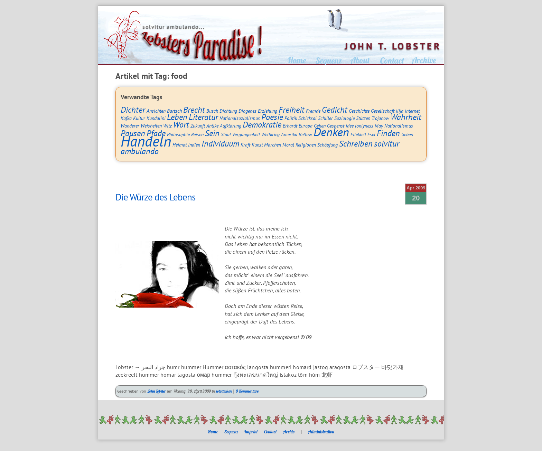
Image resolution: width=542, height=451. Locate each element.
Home (213, 431)
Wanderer (130, 125)
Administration (321, 431)
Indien (194, 144)
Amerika (289, 134)
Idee (350, 125)
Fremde (313, 110)
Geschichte (359, 110)
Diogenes (247, 110)
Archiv (289, 431)
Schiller (325, 118)
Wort (181, 124)
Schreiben (356, 143)
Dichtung (228, 110)
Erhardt (290, 125)
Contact (270, 431)
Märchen (272, 144)
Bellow (305, 134)
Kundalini (156, 118)
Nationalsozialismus (239, 118)
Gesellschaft (382, 110)
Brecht (194, 109)
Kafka (126, 118)
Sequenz (231, 431)
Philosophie (178, 134)
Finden (388, 133)
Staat (226, 134)
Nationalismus (398, 125)
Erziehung (267, 110)
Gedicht (334, 109)
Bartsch (174, 110)
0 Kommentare (247, 391)
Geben (407, 134)
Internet (412, 110)
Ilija (399, 110)
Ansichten (156, 110)
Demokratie (262, 124)
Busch (212, 110)
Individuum (220, 143)
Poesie (272, 117)
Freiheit (292, 109)
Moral (288, 144)
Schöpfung (327, 144)
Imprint (251, 431)
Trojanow (380, 118)
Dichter (133, 109)
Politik (290, 118)
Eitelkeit (358, 134)
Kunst (257, 144)
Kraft (245, 144)
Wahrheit (406, 117)
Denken (331, 131)
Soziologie (344, 118)
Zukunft (197, 125)
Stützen (363, 118)
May (379, 125)
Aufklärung (230, 125)
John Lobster (156, 391)
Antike (212, 125)
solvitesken (224, 391)
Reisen (197, 134)
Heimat (179, 144)
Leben (177, 117)
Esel (371, 134)
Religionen (306, 144)
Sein (212, 133)
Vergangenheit (246, 134)
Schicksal (307, 118)
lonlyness (364, 125)
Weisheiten (151, 125)
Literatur (203, 117)
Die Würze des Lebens (155, 197)
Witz (167, 125)
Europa (305, 125)
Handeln (146, 141)
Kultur (139, 118)
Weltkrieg (270, 134)
